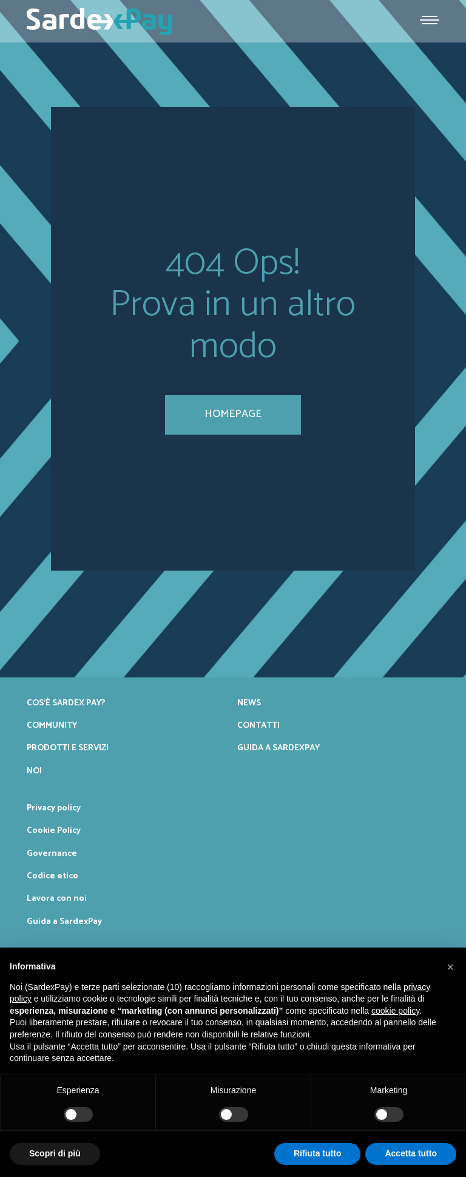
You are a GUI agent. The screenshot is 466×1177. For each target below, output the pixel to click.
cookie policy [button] (395, 1011)
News (249, 703)
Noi (34, 771)
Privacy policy (54, 808)
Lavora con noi (57, 898)
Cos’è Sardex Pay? (66, 703)
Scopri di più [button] (55, 1153)
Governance (52, 853)
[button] (450, 967)
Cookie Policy (54, 830)
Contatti (258, 725)
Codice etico (52, 876)
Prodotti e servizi (68, 748)
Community (52, 725)
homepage (233, 414)
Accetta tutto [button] (411, 1153)
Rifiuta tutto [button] (318, 1153)
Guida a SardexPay (278, 748)
